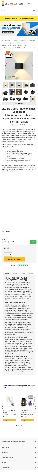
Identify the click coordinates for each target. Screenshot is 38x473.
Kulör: (4, 239)
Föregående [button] (6, 65)
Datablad (15, 273)
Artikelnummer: (15, 125)
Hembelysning (23, 40)
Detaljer (7, 273)
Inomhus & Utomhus (11, 40)
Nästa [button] (32, 65)
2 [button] (18, 425)
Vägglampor (32, 40)
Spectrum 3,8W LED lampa (10, 413)
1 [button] (16, 425)
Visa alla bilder (19, 103)
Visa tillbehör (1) (7, 231)
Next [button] (35, 407)
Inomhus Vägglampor (9, 43)
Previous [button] (2, 407)
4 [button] (21, 425)
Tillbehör (30, 273)
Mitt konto (5, 452)
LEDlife (23, 273)
